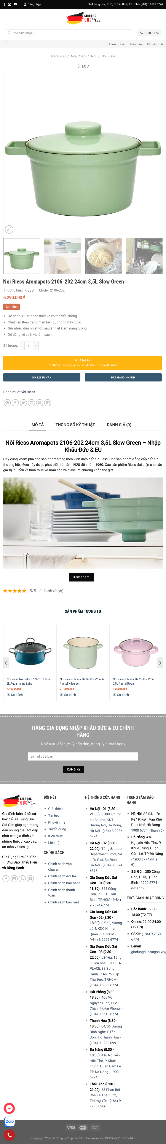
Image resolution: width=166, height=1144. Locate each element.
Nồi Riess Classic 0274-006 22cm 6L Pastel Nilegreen (82, 681)
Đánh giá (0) (119, 424)
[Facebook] (4, 4)
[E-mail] (9, 4)
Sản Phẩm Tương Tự (83, 611)
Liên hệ (53, 843)
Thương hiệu (117, 44)
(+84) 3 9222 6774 (152, 4)
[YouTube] (15, 4)
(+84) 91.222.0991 (104, 1043)
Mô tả (38, 424)
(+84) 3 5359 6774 (104, 985)
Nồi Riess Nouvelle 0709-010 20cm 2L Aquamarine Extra (28, 681)
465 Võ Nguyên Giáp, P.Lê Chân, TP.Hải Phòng (105, 1002)
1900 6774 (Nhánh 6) (147, 830)
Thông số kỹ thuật (75, 424)
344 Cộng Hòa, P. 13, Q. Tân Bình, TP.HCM (103, 894)
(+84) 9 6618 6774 (104, 1014)
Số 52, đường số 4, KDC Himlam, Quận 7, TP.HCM (106, 928)
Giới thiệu (55, 809)
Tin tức (53, 815)
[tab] (37, 425)
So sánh (12, 307)
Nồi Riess (108, 56)
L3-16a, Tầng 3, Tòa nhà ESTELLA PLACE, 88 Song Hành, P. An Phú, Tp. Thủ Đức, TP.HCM (105, 968)
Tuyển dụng (57, 829)
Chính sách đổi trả (62, 876)
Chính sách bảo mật (63, 902)
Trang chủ (58, 56)
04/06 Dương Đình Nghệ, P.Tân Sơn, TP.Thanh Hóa (106, 1031)
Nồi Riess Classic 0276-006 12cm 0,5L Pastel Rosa (134, 681)
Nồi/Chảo (78, 56)
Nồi (93, 56)
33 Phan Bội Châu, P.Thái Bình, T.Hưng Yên (105, 1095)
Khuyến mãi (155, 44)
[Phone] (9, 1135)
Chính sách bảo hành (64, 883)
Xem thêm (81, 577)
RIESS (29, 290)
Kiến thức (136, 44)
